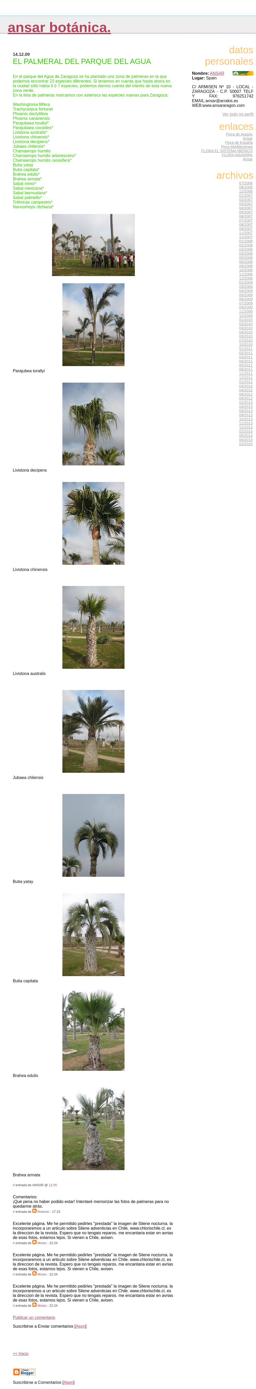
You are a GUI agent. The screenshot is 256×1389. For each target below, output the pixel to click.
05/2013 (246, 411)
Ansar (248, 138)
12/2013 (246, 427)
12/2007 (246, 237)
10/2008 (246, 270)
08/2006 (246, 187)
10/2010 (246, 345)
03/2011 (246, 357)
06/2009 (246, 299)
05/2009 (246, 295)
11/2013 (246, 423)
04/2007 (246, 208)
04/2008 (246, 253)
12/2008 (246, 278)
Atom (80, 1326)
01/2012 (246, 382)
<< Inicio (20, 1353)
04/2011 (246, 361)
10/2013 (246, 419)
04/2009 (246, 291)
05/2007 (246, 212)
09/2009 (246, 307)
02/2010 (246, 324)
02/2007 (246, 200)
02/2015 (246, 444)
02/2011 (246, 353)
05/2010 (246, 336)
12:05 (53, 1185)
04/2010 (246, 332)
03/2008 (246, 249)
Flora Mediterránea (237, 147)
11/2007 (246, 233)
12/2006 (246, 191)
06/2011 (246, 369)
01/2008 (246, 241)
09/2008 (246, 266)
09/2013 (246, 415)
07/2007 (246, 220)
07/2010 (246, 340)
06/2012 (246, 394)
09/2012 (246, 398)
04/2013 (246, 407)
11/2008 (246, 274)
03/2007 (246, 204)
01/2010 (246, 320)
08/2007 (246, 224)
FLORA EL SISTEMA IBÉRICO (227, 151)
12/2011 (246, 378)
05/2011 (246, 365)
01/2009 (246, 282)
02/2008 (246, 245)
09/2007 (246, 229)
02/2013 (246, 402)
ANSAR (217, 73)
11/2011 (246, 374)
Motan (42, 1243)
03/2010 (246, 328)
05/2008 (246, 258)
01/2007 (246, 196)
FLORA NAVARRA (237, 155)
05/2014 (246, 436)
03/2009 (246, 287)
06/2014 (246, 440)
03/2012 (246, 386)
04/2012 (246, 390)
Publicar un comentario (34, 1317)
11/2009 (246, 311)
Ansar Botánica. (59, 27)
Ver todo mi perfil (237, 114)
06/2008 (246, 262)
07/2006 (246, 183)
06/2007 (246, 216)
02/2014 (246, 431)
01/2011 (246, 349)
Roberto (43, 1212)
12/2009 (246, 316)
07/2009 (246, 303)
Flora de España (239, 142)
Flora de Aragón (239, 134)
